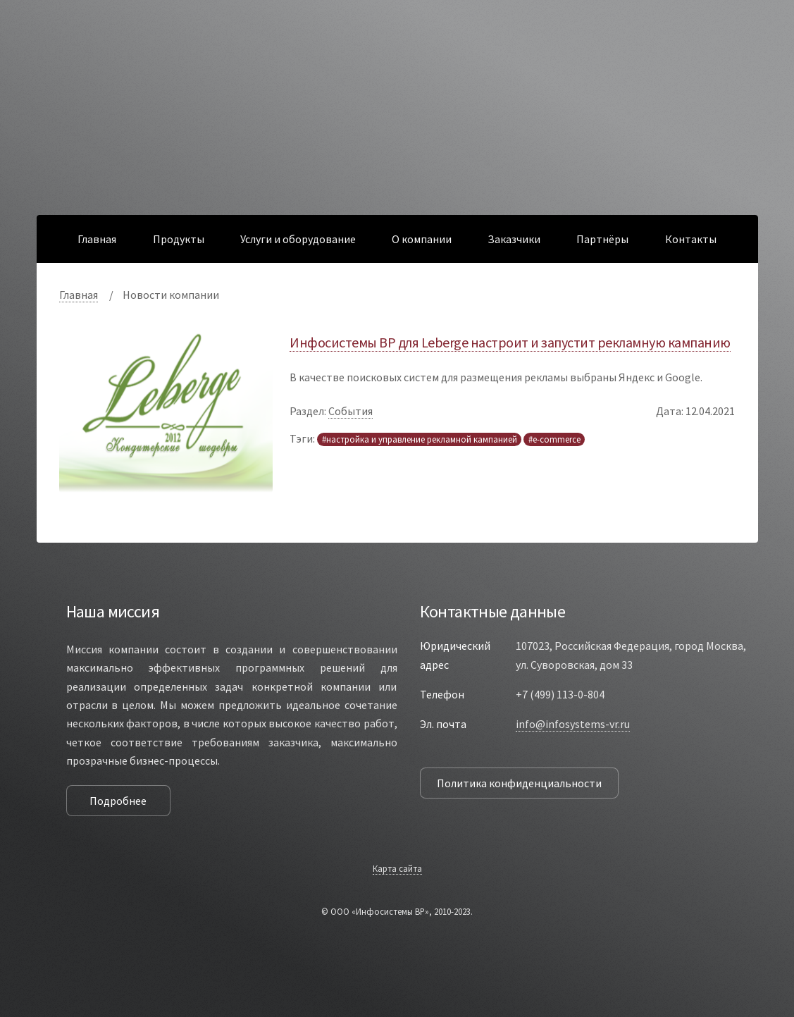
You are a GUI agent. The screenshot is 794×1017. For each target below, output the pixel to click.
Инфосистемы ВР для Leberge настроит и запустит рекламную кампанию (510, 342)
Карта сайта (397, 868)
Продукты (178, 239)
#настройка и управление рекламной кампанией (419, 439)
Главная (96, 239)
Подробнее (118, 801)
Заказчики (514, 239)
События (350, 411)
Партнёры (602, 239)
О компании (422, 239)
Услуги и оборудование (298, 239)
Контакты (691, 239)
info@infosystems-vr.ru (573, 724)
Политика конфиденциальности (519, 783)
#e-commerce (554, 439)
